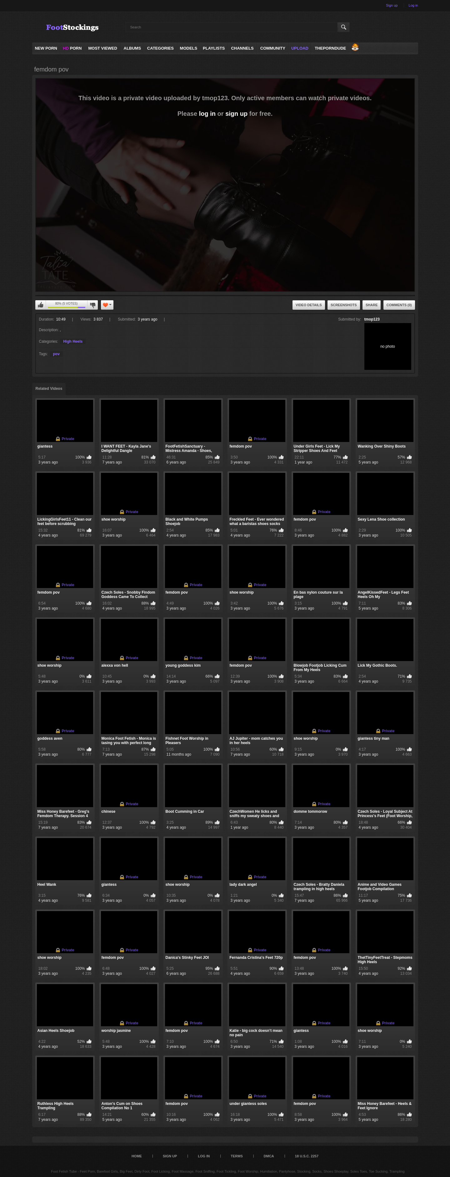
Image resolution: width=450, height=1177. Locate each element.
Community (272, 48)
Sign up (392, 5)
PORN (72, 48)
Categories (160, 48)
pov (56, 354)
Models (189, 48)
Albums (132, 48)
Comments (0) (399, 305)
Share (372, 305)
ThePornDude (330, 48)
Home (137, 1156)
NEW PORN (46, 48)
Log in (413, 5)
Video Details (309, 305)
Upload (299, 48)
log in (207, 113)
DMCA (269, 1156)
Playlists (214, 48)
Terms (237, 1156)
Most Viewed (102, 48)
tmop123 (372, 319)
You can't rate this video (40, 305)
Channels (242, 48)
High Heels (72, 341)
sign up (236, 113)
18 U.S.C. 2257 (306, 1156)
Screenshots (344, 305)
